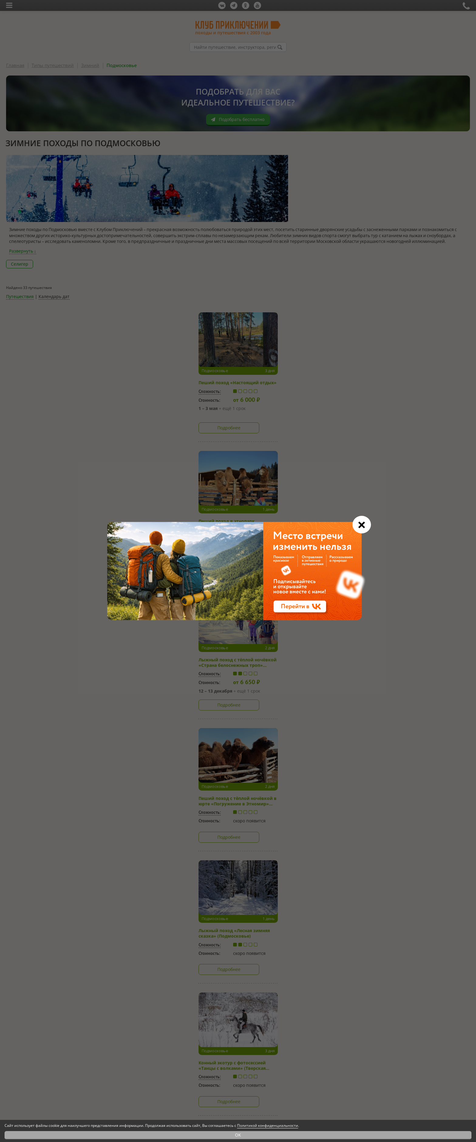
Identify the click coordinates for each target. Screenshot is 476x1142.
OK (238, 1135)
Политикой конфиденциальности (267, 1125)
